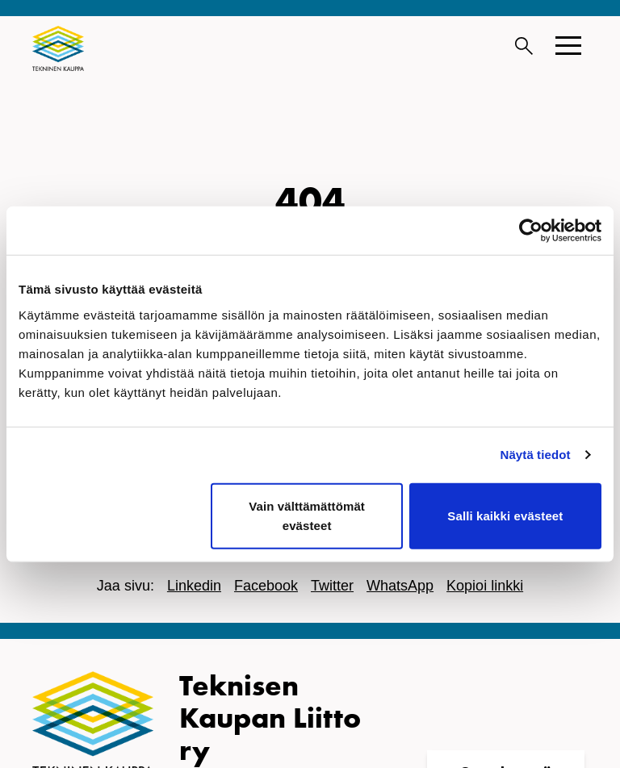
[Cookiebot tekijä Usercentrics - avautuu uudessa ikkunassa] (530, 231)
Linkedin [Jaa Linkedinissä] (194, 586)
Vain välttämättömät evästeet (307, 515)
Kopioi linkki (484, 586)
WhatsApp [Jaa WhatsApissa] (400, 586)
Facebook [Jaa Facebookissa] (266, 586)
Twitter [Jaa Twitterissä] (332, 586)
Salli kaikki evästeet (505, 515)
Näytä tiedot (536, 454)
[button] (568, 45)
